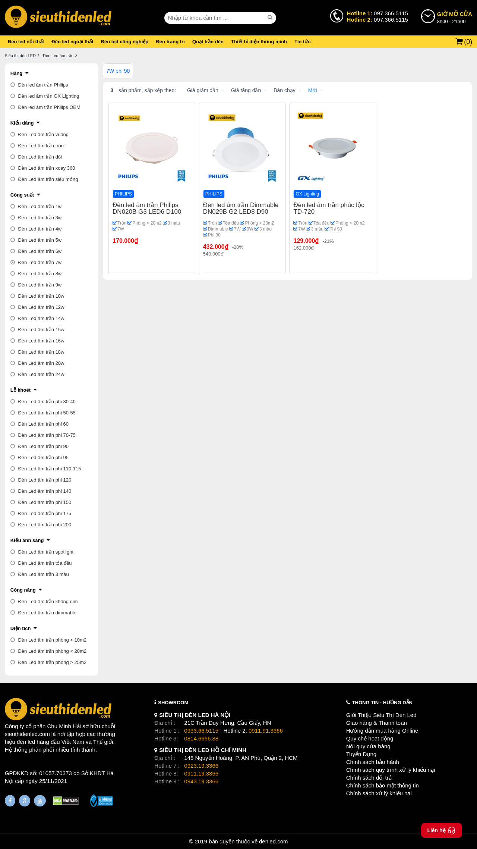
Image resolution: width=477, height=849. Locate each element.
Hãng (16, 73)
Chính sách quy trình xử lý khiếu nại (390, 770)
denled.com (273, 841)
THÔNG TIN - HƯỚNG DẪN (382, 702)
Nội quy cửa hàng (368, 746)
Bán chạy (285, 90)
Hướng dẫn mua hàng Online (382, 730)
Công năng (23, 590)
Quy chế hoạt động (370, 738)
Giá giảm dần (202, 90)
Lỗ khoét (20, 390)
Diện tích (20, 628)
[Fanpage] (10, 800)
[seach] (271, 17)
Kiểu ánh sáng (27, 540)
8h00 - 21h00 (454, 17)
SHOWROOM (173, 702)
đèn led (26, 742)
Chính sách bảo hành (372, 762)
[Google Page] (24, 800)
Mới (312, 90)
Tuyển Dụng (361, 754)
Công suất (22, 195)
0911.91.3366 (266, 730)
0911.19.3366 (201, 773)
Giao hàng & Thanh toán (376, 723)
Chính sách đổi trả (369, 777)
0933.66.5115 (201, 730)
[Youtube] (40, 800)
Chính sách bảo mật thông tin (382, 785)
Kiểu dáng (22, 123)
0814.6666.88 (201, 738)
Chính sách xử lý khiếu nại (379, 793)
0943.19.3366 (201, 781)
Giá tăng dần (246, 90)
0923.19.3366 (201, 765)
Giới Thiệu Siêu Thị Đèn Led (381, 715)
